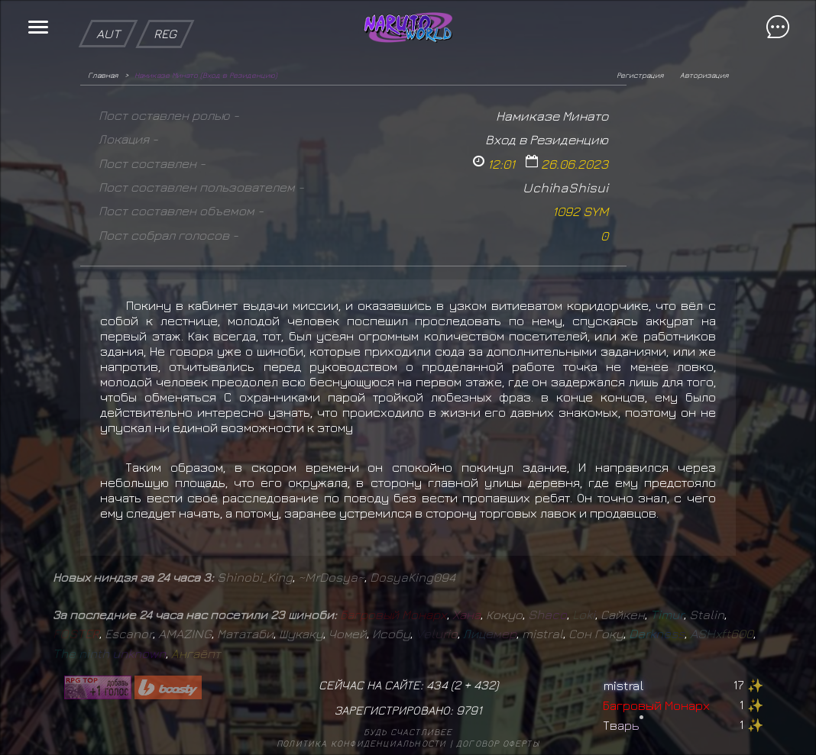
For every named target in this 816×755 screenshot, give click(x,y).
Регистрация (640, 74)
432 (484, 684)
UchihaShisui (565, 187)
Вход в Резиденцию (546, 139)
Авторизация (704, 74)
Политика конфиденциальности (361, 743)
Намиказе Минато (552, 116)
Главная (103, 74)
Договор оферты (497, 743)
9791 (469, 710)
